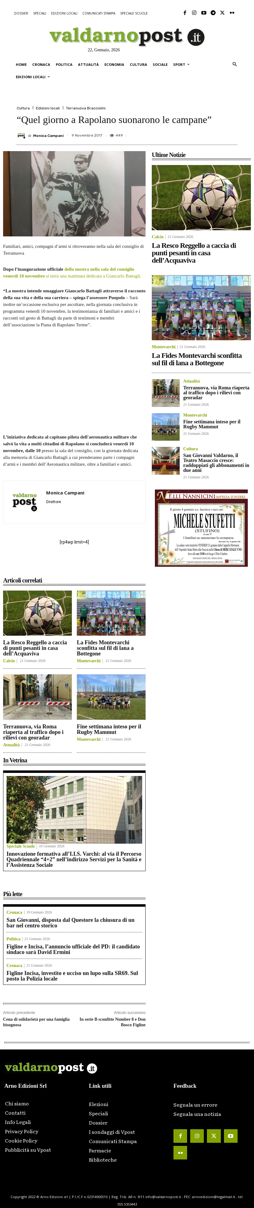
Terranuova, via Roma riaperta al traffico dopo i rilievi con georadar (33, 732)
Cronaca (14, 912)
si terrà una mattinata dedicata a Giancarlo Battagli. (93, 275)
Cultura (23, 108)
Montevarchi (89, 661)
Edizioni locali (48, 108)
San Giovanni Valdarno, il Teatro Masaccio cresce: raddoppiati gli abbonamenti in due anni (216, 463)
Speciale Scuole (21, 846)
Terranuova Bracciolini (86, 108)
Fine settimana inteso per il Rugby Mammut (109, 729)
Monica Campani (48, 136)
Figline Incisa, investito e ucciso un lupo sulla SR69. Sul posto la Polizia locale (72, 976)
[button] (234, 64)
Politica (13, 939)
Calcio (9, 661)
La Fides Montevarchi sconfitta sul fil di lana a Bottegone (105, 648)
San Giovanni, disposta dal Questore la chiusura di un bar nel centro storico (70, 923)
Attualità (11, 745)
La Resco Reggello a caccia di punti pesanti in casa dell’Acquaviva (35, 648)
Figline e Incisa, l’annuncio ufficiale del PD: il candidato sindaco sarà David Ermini (73, 949)
